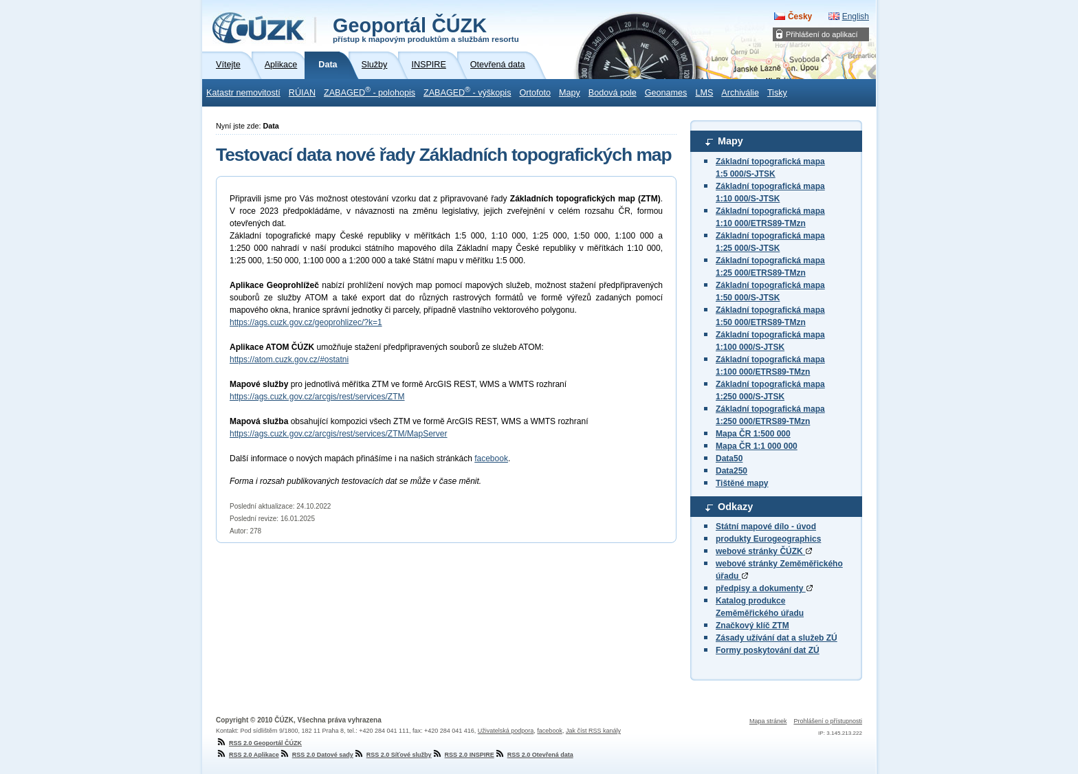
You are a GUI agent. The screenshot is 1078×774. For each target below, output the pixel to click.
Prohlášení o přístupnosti (827, 721)
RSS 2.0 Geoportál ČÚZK (259, 743)
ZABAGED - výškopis (467, 91)
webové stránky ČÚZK (764, 551)
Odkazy (735, 506)
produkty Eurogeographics (768, 539)
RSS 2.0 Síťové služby (392, 754)
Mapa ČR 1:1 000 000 (757, 446)
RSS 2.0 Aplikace (247, 754)
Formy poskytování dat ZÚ (768, 650)
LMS (704, 93)
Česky (800, 16)
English (855, 16)
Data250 (731, 471)
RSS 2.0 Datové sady (316, 754)
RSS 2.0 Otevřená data (533, 754)
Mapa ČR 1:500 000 (753, 434)
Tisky (777, 93)
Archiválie (740, 93)
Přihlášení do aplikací (822, 34)
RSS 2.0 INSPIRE (463, 754)
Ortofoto (535, 93)
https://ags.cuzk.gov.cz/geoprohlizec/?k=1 (306, 322)
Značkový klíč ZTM (752, 625)
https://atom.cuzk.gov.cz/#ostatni (289, 359)
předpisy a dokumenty (764, 588)
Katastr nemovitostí (243, 93)
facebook (491, 458)
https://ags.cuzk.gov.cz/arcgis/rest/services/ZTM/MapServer (339, 434)
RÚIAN (302, 93)
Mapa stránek (768, 721)
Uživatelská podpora (506, 730)
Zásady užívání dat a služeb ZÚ (776, 638)
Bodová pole (612, 93)
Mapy (569, 93)
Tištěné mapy (742, 483)
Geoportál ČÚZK (426, 28)
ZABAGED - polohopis (369, 91)
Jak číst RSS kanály (593, 730)
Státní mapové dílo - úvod (766, 526)
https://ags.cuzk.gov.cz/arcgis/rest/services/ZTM (317, 396)
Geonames (666, 93)
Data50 (729, 458)
